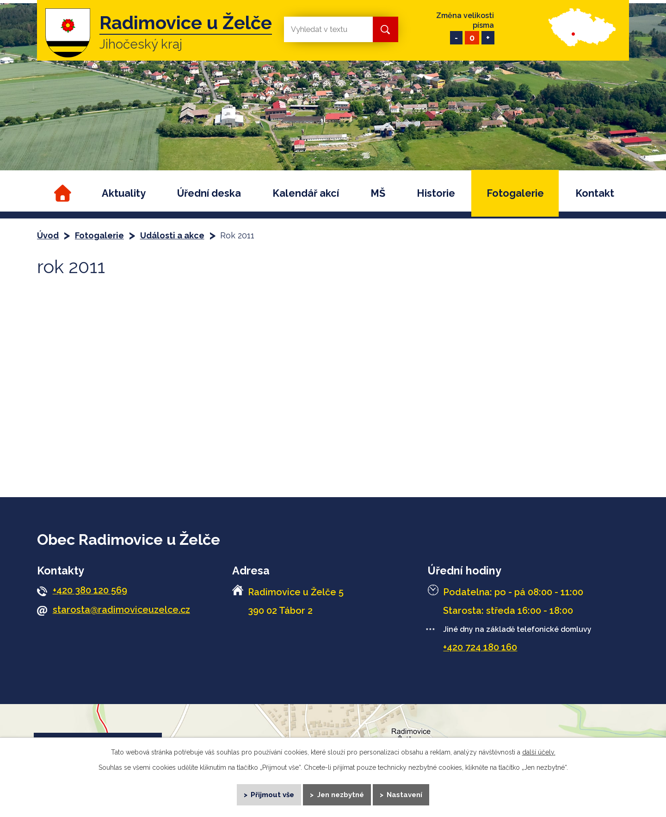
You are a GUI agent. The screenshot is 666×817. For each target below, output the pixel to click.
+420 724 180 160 (480, 647)
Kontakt (594, 193)
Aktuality (124, 193)
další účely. (538, 751)
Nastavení (405, 794)
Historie (436, 193)
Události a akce (172, 235)
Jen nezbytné (340, 794)
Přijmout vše (272, 794)
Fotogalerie (515, 193)
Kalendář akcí (305, 193)
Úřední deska (209, 193)
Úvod (61, 193)
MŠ (377, 193)
